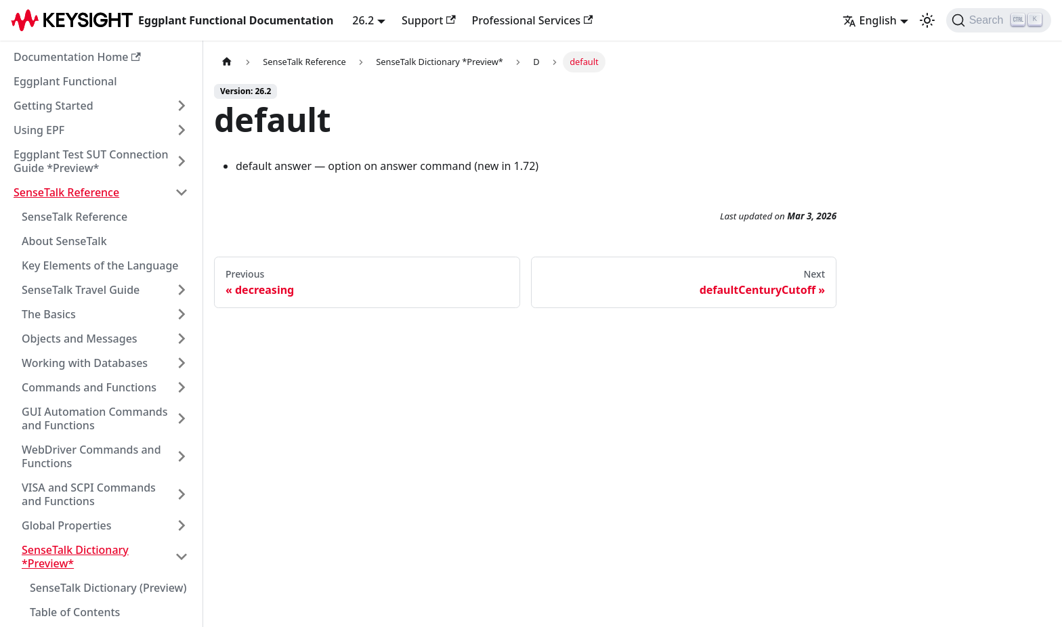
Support (429, 20)
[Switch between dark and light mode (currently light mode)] (927, 20)
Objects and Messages (79, 338)
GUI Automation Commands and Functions (95, 418)
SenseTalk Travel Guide (81, 289)
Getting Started (53, 105)
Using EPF (39, 130)
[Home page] (227, 61)
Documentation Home (77, 56)
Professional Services (532, 20)
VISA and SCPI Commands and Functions (89, 494)
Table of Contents (75, 612)
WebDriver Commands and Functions (91, 456)
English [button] (870, 20)
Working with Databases (85, 362)
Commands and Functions (89, 387)
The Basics (49, 314)
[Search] (998, 20)
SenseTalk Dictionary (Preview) (108, 587)
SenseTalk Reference (66, 192)
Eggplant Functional (65, 81)
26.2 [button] (363, 20)
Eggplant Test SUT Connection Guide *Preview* (91, 161)
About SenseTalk (64, 241)
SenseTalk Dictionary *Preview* (75, 556)
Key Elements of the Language (100, 265)
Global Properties (67, 525)
